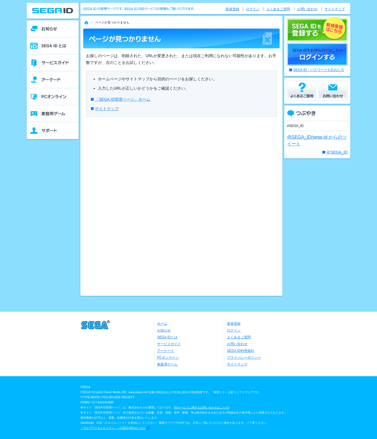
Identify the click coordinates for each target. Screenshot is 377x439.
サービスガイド (169, 344)
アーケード (165, 351)
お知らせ (164, 330)
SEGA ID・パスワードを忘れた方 (318, 70)
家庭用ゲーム (167, 364)
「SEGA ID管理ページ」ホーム (122, 99)
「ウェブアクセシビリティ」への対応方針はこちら (112, 427)
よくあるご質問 (278, 9)
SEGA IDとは (167, 337)
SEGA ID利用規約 (240, 351)
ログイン (253, 9)
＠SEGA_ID (337, 152)
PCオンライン (168, 358)
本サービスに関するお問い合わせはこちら (201, 407)
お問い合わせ (307, 9)
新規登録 (232, 9)
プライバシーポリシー (244, 358)
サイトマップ (107, 108)
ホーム (162, 324)
